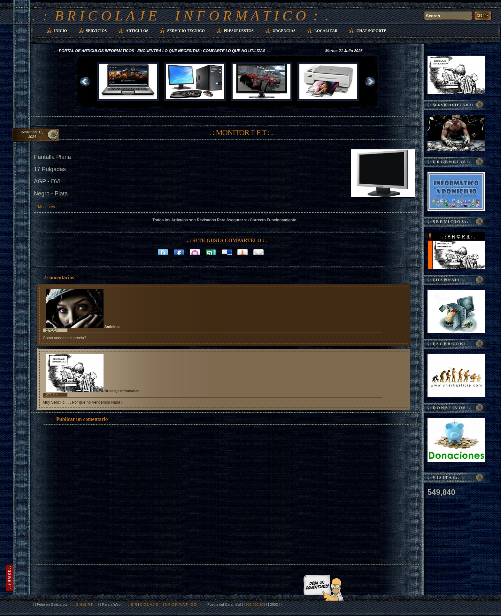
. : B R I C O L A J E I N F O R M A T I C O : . (180, 16)
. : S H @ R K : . (84, 604)
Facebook (179, 251)
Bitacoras (243, 251)
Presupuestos (239, 30)
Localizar (326, 30)
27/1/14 (52, 330)
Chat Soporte (371, 30)
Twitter (163, 251)
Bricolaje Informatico (121, 391)
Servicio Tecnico (186, 30)
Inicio (60, 30)
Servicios (96, 30)
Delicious (227, 251)
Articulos (137, 30)
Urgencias (284, 30)
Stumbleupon (211, 251)
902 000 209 (256, 604)
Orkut (195, 251)
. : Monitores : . (46, 207)
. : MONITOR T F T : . (241, 132)
